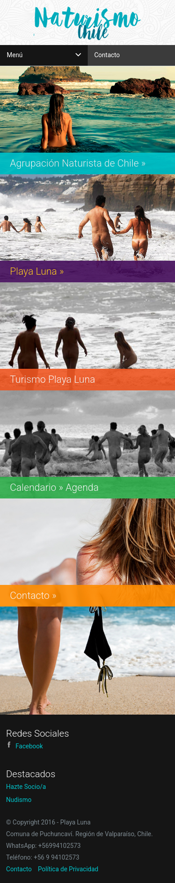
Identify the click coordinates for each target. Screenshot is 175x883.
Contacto (107, 55)
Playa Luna (87, 22)
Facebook (24, 746)
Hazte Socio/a (26, 786)
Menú (44, 55)
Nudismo (19, 799)
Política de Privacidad (68, 869)
